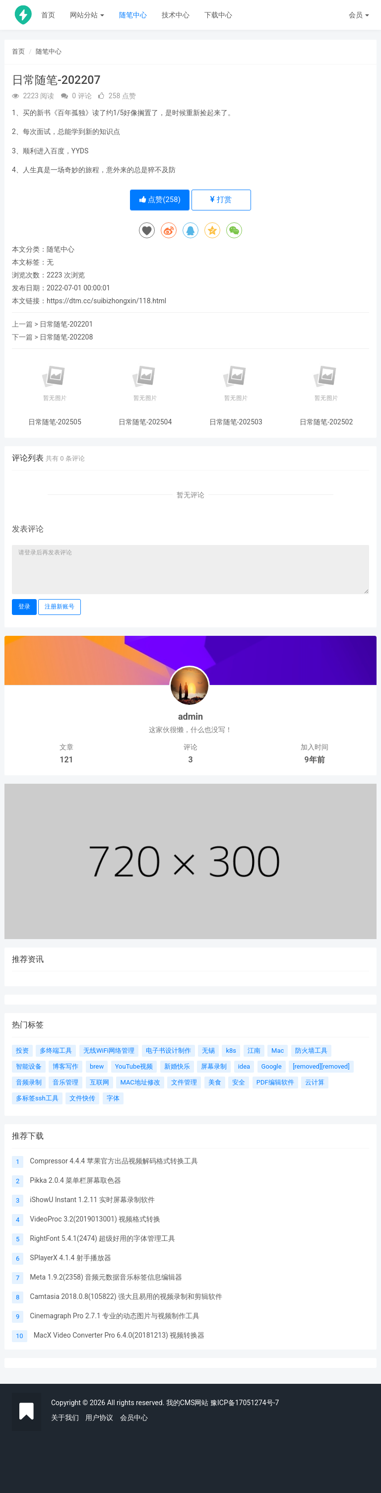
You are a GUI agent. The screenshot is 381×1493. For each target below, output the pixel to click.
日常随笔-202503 (235, 422)
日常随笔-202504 (145, 422)
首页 (48, 15)
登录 (24, 606)
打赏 (221, 199)
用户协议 (99, 1418)
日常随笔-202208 (66, 337)
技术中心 (176, 15)
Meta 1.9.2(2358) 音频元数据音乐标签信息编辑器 (106, 1277)
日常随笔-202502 (326, 422)
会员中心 (134, 1418)
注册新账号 (59, 606)
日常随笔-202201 (66, 324)
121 (66, 759)
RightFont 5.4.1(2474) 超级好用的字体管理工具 (102, 1238)
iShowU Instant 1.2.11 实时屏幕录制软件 (92, 1200)
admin (190, 716)
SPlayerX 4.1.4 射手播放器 (70, 1258)
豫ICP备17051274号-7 (244, 1403)
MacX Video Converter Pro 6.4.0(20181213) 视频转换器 (119, 1335)
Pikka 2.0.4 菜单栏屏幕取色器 (75, 1180)
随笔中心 (133, 15)
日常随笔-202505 (54, 422)
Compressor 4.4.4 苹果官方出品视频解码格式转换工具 (113, 1161)
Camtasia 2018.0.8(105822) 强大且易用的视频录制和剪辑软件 (126, 1296)
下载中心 (218, 15)
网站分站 (87, 15)
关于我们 (65, 1418)
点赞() (160, 199)
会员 (359, 15)
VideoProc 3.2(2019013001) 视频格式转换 (95, 1219)
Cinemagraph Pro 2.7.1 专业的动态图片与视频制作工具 (114, 1316)
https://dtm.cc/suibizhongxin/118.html (106, 301)
